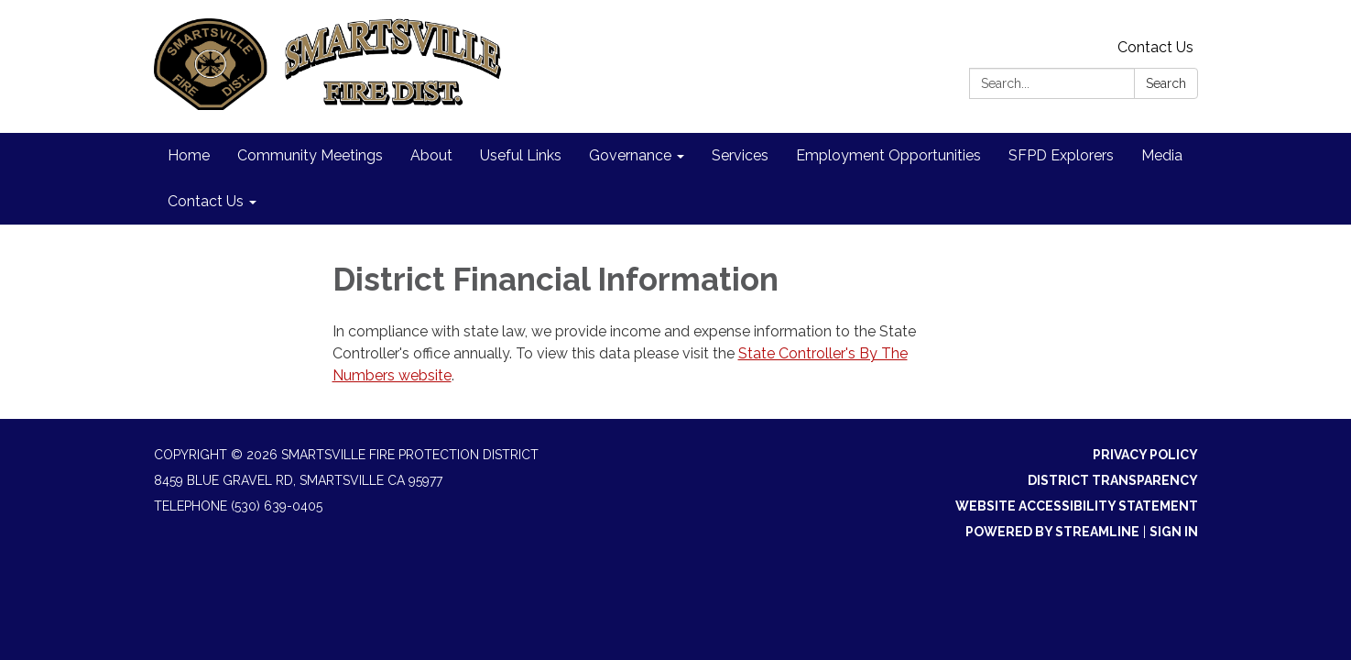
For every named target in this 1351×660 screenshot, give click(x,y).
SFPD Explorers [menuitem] (1061, 155)
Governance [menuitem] (630, 155)
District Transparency (1113, 480)
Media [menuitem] (1161, 155)
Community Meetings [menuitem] (310, 155)
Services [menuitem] (740, 155)
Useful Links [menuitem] (520, 155)
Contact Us (1155, 47)
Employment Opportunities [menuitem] (888, 155)
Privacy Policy (1145, 454)
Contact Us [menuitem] (206, 201)
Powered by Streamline (1052, 531)
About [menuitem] (431, 155)
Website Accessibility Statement (1076, 506)
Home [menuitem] (189, 155)
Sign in (1173, 531)
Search (1166, 83)
